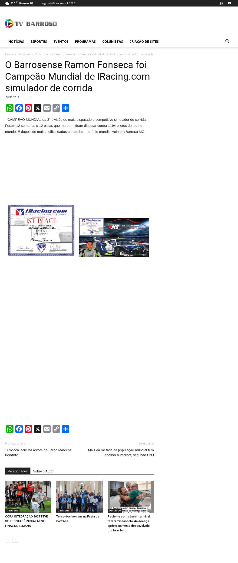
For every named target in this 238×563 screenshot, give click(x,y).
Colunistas (112, 41)
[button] (227, 41)
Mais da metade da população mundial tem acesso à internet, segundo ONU (121, 452)
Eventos (61, 41)
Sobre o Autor (43, 471)
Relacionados (18, 471)
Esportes (38, 41)
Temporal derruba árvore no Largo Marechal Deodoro (38, 452)
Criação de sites (144, 41)
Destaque (24, 54)
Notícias (16, 41)
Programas (85, 41)
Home (9, 54)
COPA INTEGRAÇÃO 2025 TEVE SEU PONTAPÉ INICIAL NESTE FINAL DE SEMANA (26, 521)
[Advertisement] (79, 170)
